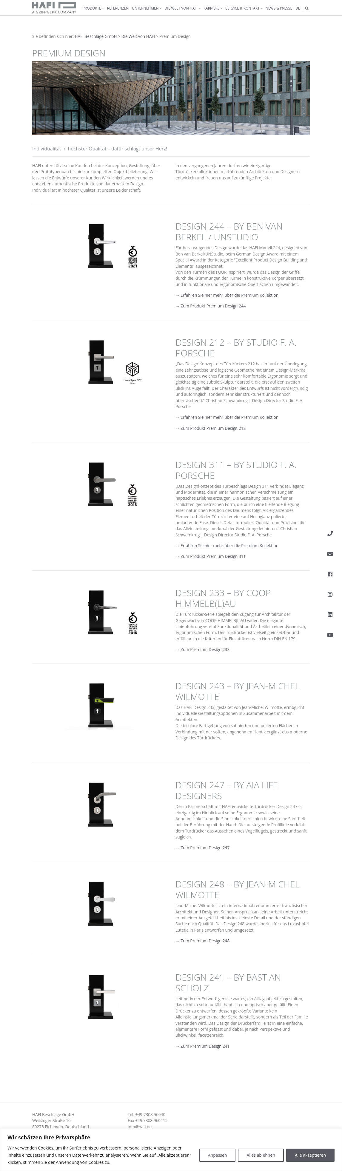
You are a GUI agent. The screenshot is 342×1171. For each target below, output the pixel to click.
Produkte (92, 8)
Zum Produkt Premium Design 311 (213, 556)
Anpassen (217, 1155)
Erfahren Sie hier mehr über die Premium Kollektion (229, 295)
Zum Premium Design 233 (205, 649)
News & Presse (279, 8)
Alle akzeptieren (310, 1155)
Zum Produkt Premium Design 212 (213, 428)
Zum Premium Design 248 (205, 941)
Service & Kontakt (242, 8)
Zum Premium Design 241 (205, 1046)
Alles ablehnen (261, 1155)
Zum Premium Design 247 (205, 847)
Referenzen (118, 8)
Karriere (212, 8)
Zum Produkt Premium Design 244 (213, 306)
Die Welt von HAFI (181, 8)
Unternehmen (145, 8)
